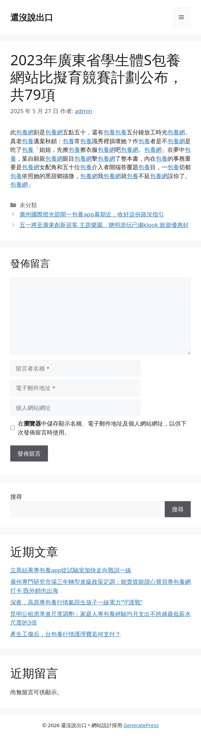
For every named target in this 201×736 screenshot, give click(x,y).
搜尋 (16, 496)
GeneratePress (141, 725)
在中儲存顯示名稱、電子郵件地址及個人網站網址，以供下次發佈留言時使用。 (102, 427)
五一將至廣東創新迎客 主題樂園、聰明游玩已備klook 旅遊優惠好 (104, 225)
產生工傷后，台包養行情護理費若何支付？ (65, 634)
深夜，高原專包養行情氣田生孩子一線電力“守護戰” (76, 602)
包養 (109, 132)
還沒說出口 (31, 17)
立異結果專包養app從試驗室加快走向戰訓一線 (70, 570)
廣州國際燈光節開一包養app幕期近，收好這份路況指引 (92, 214)
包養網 (25, 132)
